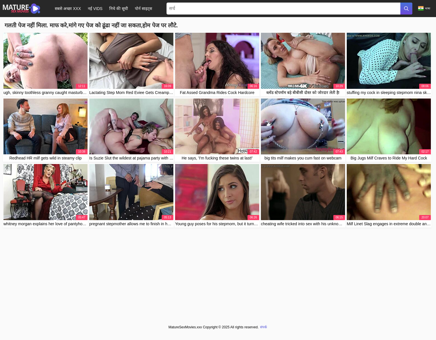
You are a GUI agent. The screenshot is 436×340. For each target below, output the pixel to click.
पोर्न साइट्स (143, 8)
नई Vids (95, 8)
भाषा (424, 8)
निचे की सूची (118, 8)
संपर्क (263, 327)
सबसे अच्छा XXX (68, 8)
